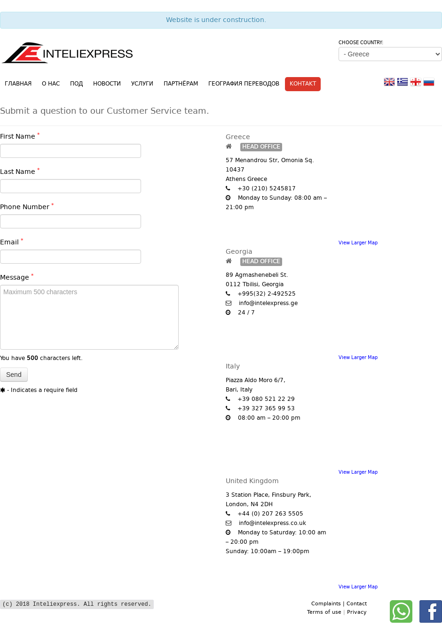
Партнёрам (181, 84)
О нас (51, 84)
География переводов (243, 84)
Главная (18, 84)
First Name (20, 136)
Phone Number (27, 207)
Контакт (303, 84)
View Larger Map (358, 243)
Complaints (327, 604)
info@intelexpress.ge (268, 303)
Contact (357, 604)
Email (12, 242)
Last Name (20, 172)
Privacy (357, 613)
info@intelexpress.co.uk (272, 523)
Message (17, 277)
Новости (107, 84)
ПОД (76, 84)
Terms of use (325, 613)
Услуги (142, 84)
